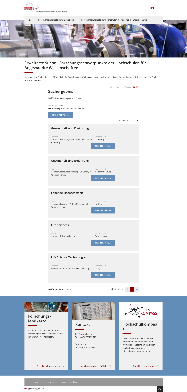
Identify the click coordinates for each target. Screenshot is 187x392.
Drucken (115, 87)
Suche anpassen (60, 115)
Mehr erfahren (103, 146)
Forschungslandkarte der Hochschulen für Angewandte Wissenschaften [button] (114, 20)
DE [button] (159, 8)
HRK (152, 8)
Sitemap (34, 382)
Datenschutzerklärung (70, 382)
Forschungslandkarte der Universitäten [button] (56, 20)
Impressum (49, 382)
